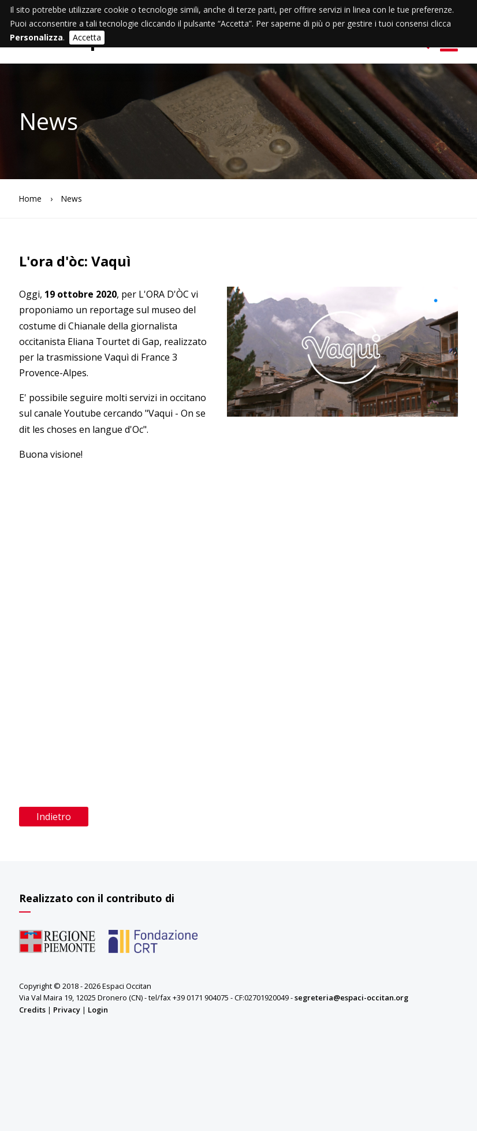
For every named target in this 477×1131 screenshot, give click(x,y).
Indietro (53, 816)
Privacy (66, 1009)
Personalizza (36, 37)
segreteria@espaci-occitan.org (351, 997)
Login (98, 1009)
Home (30, 198)
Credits (32, 1009)
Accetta (87, 37)
